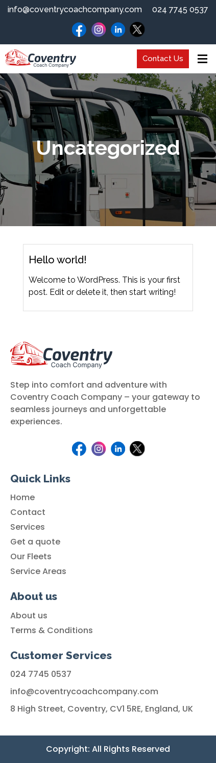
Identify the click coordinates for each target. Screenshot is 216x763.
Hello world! (58, 260)
